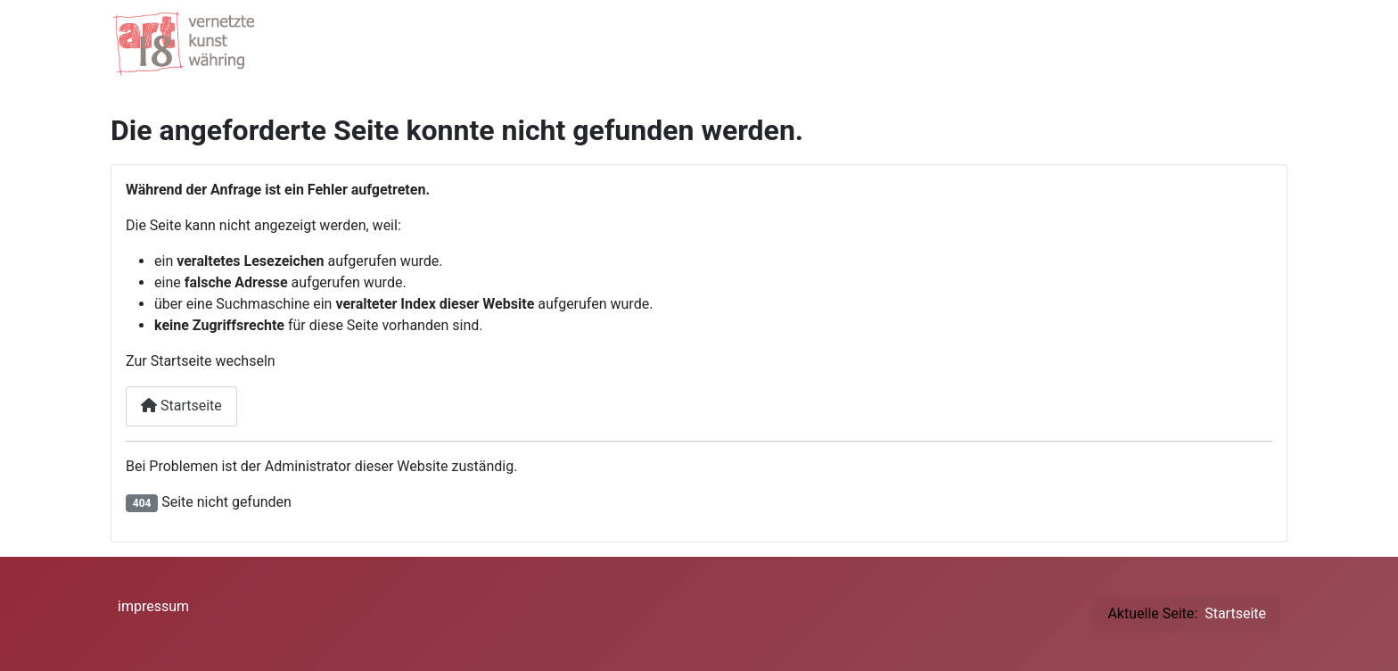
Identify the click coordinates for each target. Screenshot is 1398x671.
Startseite (181, 405)
